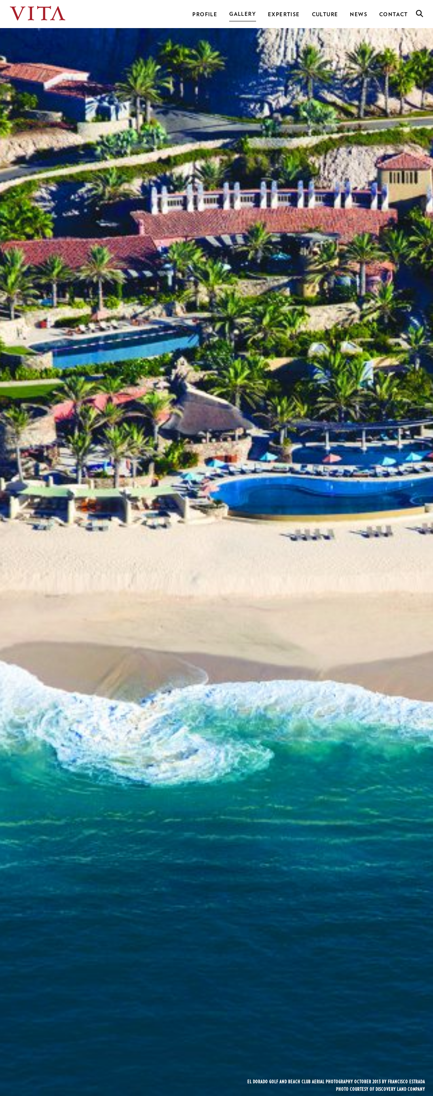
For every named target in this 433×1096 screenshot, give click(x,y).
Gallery (242, 14)
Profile (204, 14)
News (358, 14)
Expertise (284, 14)
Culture (325, 14)
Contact (393, 14)
